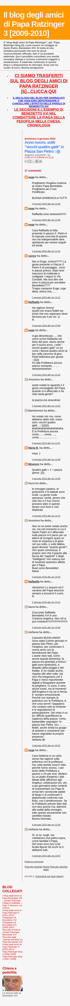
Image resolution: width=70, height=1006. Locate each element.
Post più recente (33, 866)
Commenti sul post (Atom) (49, 876)
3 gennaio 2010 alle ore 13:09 (46, 325)
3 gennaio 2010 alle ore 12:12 (46, 297)
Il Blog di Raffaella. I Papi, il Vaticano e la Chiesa (12, 905)
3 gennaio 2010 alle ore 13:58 (46, 478)
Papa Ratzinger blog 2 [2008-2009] (12, 952)
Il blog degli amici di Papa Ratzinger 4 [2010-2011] (11, 946)
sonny (32, 255)
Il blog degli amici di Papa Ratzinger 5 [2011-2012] (11, 912)
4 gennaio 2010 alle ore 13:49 (46, 825)
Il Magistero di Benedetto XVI (9, 918)
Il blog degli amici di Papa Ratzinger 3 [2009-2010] (34, 24)
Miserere (33, 464)
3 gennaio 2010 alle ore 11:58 (46, 220)
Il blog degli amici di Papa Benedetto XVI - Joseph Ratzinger (12, 898)
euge (31, 177)
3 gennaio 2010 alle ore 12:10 (46, 251)
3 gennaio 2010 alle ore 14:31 (46, 602)
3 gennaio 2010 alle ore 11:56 (46, 204)
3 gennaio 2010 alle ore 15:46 (46, 627)
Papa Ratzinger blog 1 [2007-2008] (12, 957)
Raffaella (34, 302)
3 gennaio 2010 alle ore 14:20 (46, 577)
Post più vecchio (59, 866)
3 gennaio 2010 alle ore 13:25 (46, 406)
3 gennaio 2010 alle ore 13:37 (46, 443)
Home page (46, 868)
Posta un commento (34, 861)
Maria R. (33, 447)
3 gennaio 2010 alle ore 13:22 (46, 375)
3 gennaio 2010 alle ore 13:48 (46, 459)
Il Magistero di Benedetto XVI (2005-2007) (9, 924)
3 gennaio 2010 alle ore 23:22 (46, 745)
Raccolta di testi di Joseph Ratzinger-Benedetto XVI (11, 932)
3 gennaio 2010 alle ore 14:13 (46, 516)
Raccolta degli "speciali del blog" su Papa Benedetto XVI (12, 939)
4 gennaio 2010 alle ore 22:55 (46, 856)
